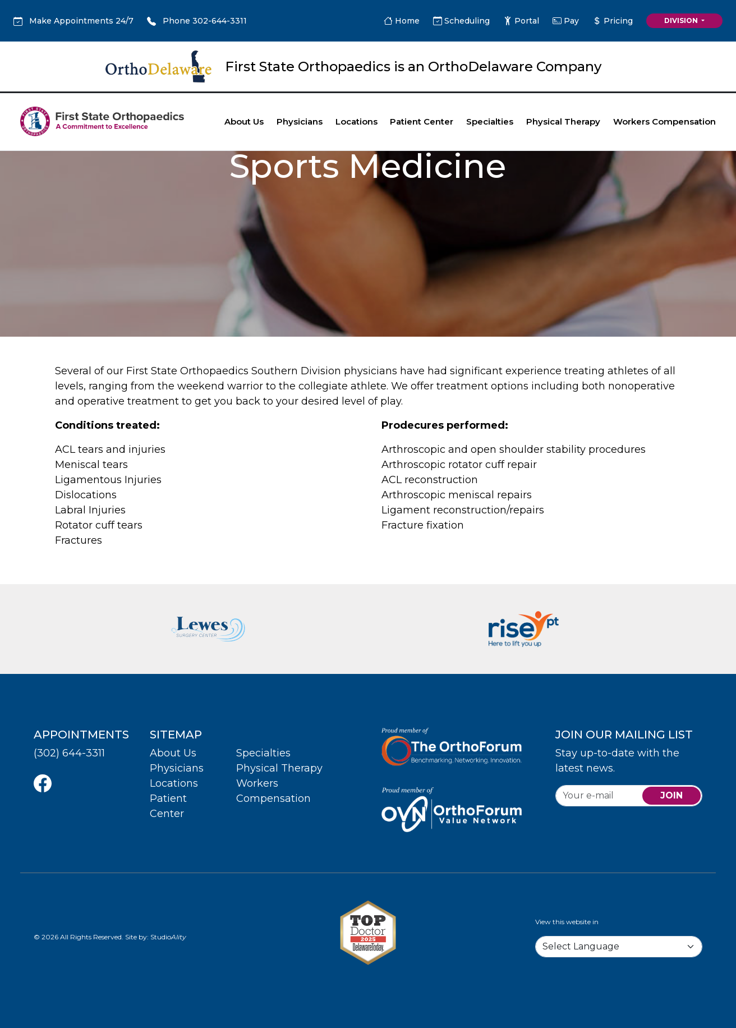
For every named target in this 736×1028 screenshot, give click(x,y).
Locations (356, 121)
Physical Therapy (563, 121)
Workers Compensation (664, 121)
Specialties (489, 121)
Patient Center (421, 121)
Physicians (300, 121)
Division (682, 20)
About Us (244, 121)
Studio (168, 937)
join (671, 795)
